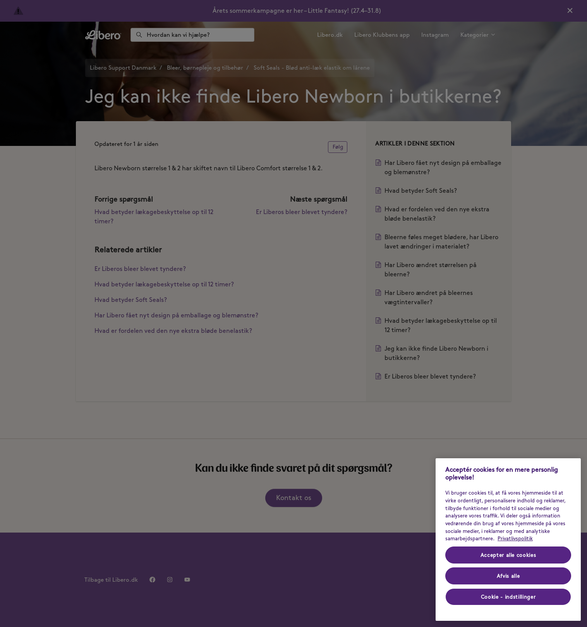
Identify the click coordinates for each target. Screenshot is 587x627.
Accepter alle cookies (508, 555)
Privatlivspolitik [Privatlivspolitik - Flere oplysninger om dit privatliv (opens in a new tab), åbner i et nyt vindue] (515, 538)
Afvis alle (508, 576)
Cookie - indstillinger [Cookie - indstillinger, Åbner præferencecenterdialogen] (508, 597)
